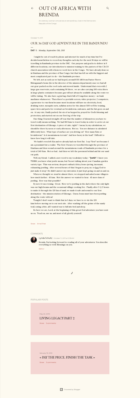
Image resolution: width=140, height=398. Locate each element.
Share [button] (33, 224)
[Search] (107, 7)
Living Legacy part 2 (57, 318)
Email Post (41, 224)
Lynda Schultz (45, 238)
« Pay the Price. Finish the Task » (67, 357)
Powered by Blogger (70, 389)
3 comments (51, 362)
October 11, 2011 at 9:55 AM (63, 238)
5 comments (51, 323)
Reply (41, 249)
